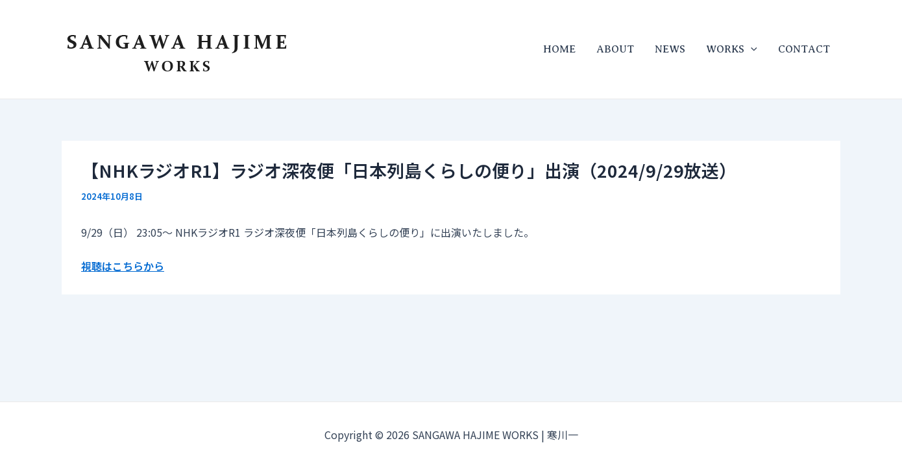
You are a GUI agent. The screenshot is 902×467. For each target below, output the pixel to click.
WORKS (731, 49)
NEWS (670, 49)
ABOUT (615, 49)
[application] (750, 49)
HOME (559, 49)
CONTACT (804, 49)
